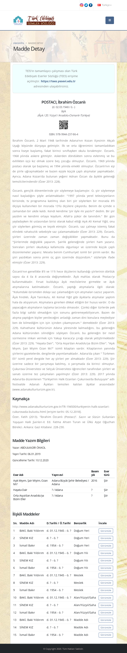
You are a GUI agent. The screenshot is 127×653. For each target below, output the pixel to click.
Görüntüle (106, 530)
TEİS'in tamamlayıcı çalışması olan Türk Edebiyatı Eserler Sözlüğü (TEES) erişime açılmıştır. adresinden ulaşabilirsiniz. (51, 78)
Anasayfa (18, 43)
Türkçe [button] (104, 5)
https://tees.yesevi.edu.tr (58, 81)
